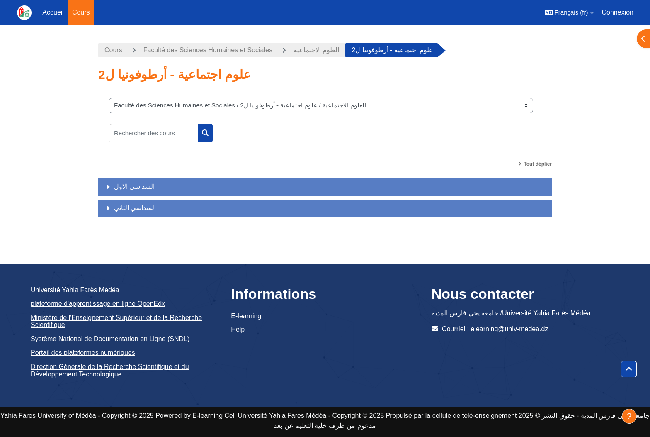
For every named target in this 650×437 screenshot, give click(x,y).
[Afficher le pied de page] (629, 416)
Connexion (618, 12)
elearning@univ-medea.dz (509, 328)
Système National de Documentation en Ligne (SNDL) (110, 338)
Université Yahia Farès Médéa (75, 289)
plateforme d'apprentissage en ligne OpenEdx (98, 303)
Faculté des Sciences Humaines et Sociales (207, 50)
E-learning (246, 316)
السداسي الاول (134, 186)
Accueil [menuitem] (53, 12)
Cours (113, 50)
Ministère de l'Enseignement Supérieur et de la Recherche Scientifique (116, 321)
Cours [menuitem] (81, 12)
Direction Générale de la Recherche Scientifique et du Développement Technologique (110, 370)
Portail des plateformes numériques (83, 352)
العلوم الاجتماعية (316, 50)
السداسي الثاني (135, 207)
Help (238, 329)
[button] (569, 12)
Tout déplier (538, 164)
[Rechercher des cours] (153, 133)
